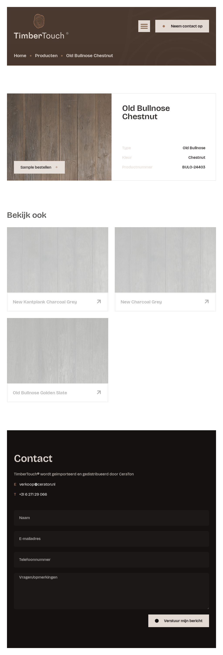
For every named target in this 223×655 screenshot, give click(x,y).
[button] (144, 26)
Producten (46, 56)
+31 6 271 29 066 (33, 505)
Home (20, 56)
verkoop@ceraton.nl (37, 495)
